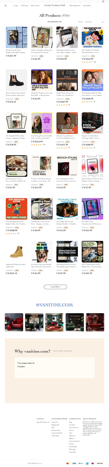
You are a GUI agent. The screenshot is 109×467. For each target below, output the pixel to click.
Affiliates (71, 438)
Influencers (72, 436)
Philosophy (72, 449)
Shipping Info (55, 425)
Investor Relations (74, 441)
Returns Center (56, 430)
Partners (71, 444)
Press (70, 433)
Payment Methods (57, 433)
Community (72, 452)
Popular (24, 5)
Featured (87, 5)
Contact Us (55, 422)
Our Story (72, 425)
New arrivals (74, 5)
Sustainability (73, 446)
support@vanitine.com (43, 422)
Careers (71, 430)
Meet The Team (73, 427)
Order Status (55, 436)
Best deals (35, 5)
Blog (70, 422)
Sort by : (81, 22)
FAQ (53, 427)
